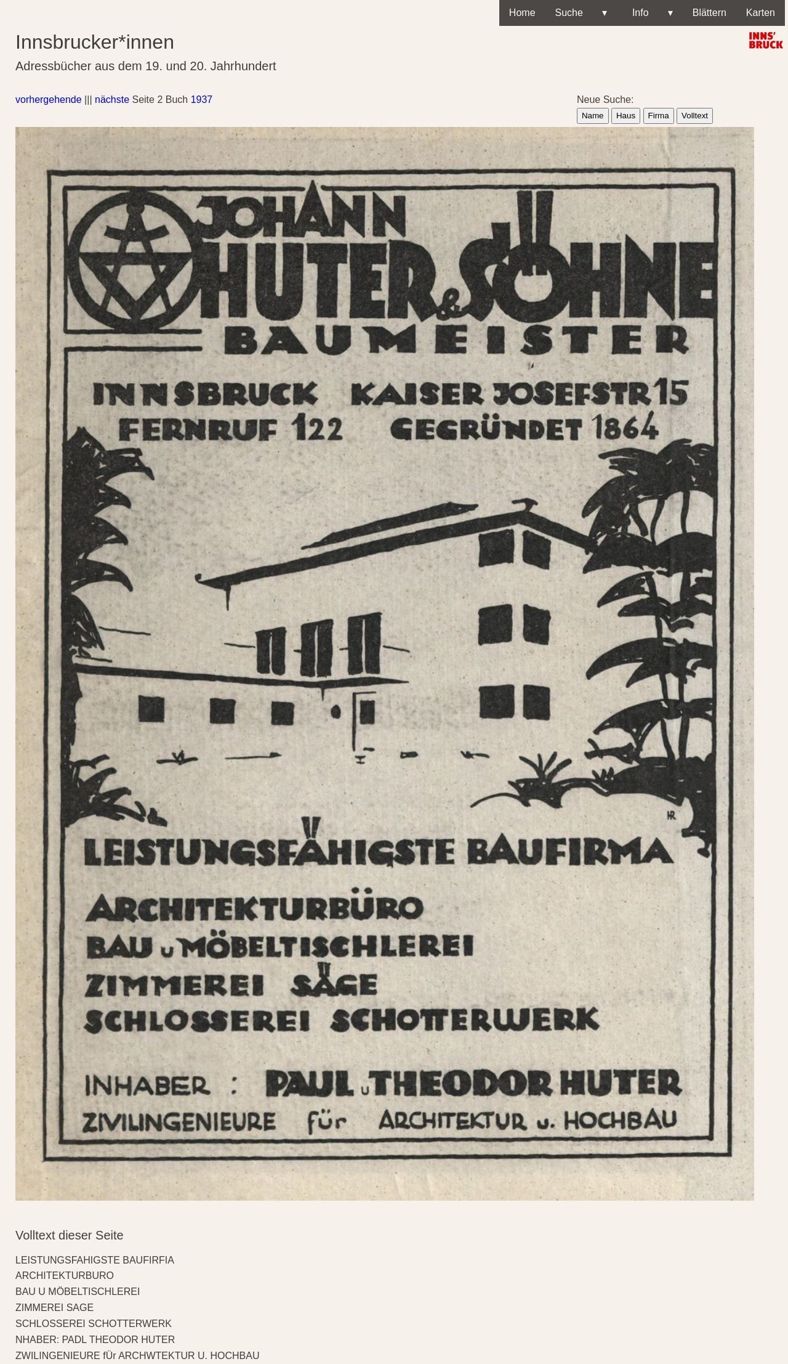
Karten (760, 12)
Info (650, 13)
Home (522, 12)
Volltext (694, 115)
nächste (112, 99)
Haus (625, 115)
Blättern (709, 12)
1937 (202, 99)
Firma (658, 115)
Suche (581, 13)
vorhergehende (48, 99)
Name (593, 115)
